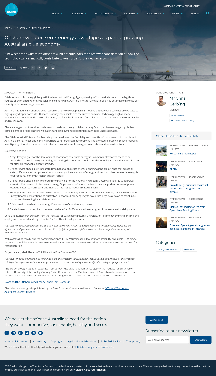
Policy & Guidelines (111, 341)
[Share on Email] (53, 67)
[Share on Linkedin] (46, 67)
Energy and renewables (168, 249)
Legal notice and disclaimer (81, 341)
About (57, 14)
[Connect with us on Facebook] (6, 333)
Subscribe (201, 339)
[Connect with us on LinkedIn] (20, 333)
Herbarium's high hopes (183, 153)
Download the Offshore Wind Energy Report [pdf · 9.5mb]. (37, 282)
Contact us (157, 319)
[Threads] (33, 333)
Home (7, 28)
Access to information (16, 341)
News (177, 14)
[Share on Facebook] (33, 67)
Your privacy (133, 341)
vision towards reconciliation (90, 369)
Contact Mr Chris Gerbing (182, 120)
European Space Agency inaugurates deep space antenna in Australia (190, 227)
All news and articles (39, 28)
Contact (10, 68)
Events (195, 14)
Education (155, 14)
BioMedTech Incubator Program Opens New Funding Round (187, 208)
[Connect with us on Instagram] (13, 333)
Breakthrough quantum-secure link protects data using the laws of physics (189, 188)
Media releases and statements (177, 136)
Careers (131, 14)
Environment (190, 249)
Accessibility (39, 341)
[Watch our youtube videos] (40, 333)
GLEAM (173, 169)
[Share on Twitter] (39, 67)
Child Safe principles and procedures (93, 347)
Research (78, 14)
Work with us (105, 14)
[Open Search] (208, 14)
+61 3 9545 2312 (178, 115)
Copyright (56, 341)
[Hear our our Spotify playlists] (27, 333)
